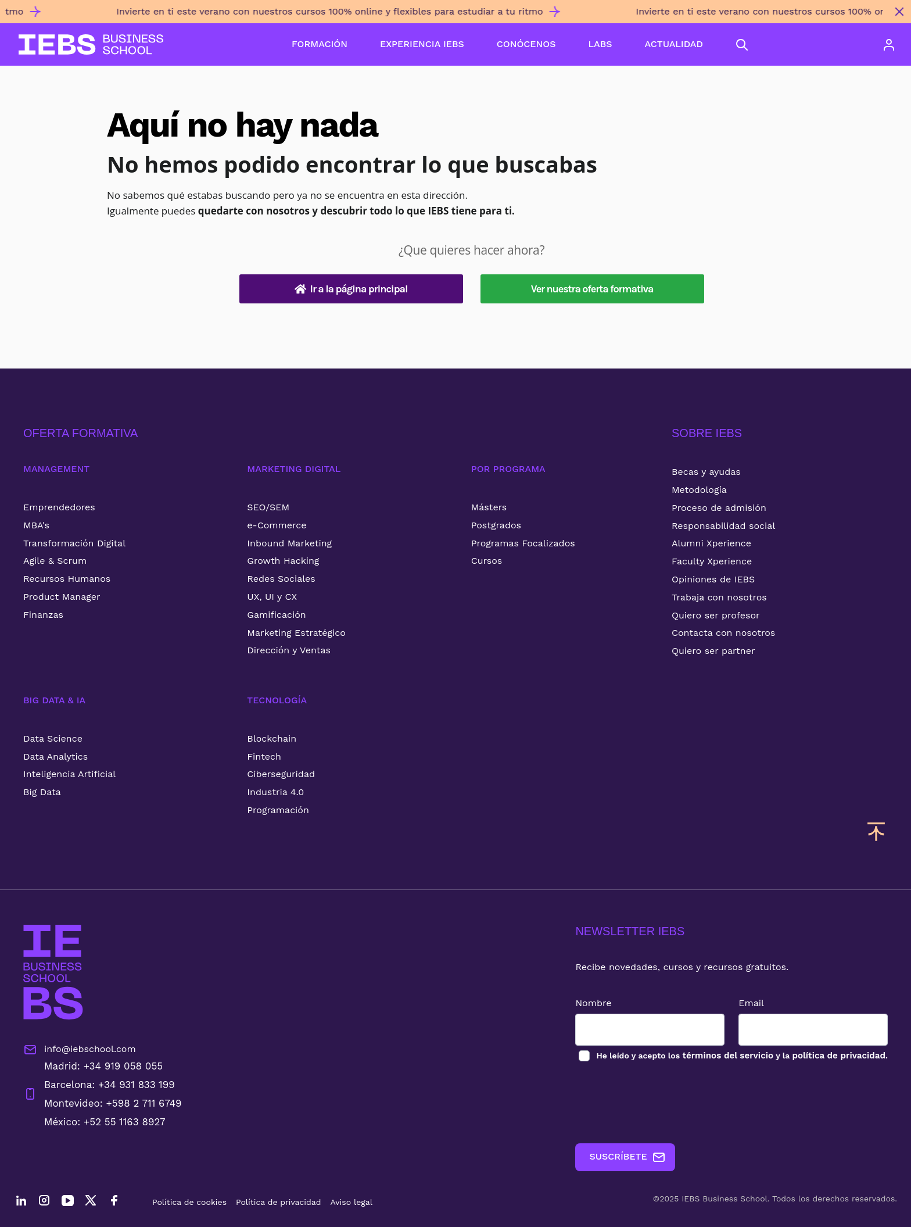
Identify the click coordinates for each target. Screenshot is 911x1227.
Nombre (583, 1002)
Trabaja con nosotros (719, 597)
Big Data (42, 791)
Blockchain (271, 738)
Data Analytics (55, 756)
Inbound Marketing (289, 543)
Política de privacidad (278, 1202)
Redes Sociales (281, 578)
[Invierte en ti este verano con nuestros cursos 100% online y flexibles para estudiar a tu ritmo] (444, 16)
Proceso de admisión (719, 507)
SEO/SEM (268, 507)
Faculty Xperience (712, 561)
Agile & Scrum (55, 560)
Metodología (699, 489)
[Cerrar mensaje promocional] (899, 12)
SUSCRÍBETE (617, 1157)
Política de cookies (189, 1202)
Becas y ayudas (706, 471)
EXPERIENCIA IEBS (422, 43)
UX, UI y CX (272, 596)
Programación (278, 809)
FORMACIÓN (319, 43)
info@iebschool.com (79, 1050)
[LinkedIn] (21, 1202)
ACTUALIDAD (674, 43)
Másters (489, 507)
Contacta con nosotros (723, 632)
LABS (600, 43)
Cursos (487, 560)
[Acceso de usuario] (889, 45)
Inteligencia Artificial (69, 773)
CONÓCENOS (526, 43)
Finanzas (43, 614)
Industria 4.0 (275, 791)
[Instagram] (44, 1202)
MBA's (36, 525)
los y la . (736, 1055)
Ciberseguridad (281, 773)
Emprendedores (59, 507)
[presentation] (653, 1103)
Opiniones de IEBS (713, 579)
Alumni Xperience (711, 543)
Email (746, 1002)
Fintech (264, 756)
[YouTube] (67, 1202)
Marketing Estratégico (296, 632)
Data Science (53, 738)
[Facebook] (114, 1202)
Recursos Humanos (66, 578)
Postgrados (496, 525)
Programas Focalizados (523, 543)
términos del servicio (720, 1055)
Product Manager (62, 596)
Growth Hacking (283, 560)
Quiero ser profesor (716, 615)
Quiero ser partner (713, 650)
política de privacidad (836, 1055)
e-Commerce (276, 525)
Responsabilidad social (723, 525)
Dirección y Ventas (289, 650)
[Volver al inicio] (91, 44)
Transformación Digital (74, 543)
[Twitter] (91, 1202)
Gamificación (276, 614)
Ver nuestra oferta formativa (592, 288)
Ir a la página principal (351, 288)
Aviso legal (351, 1202)
